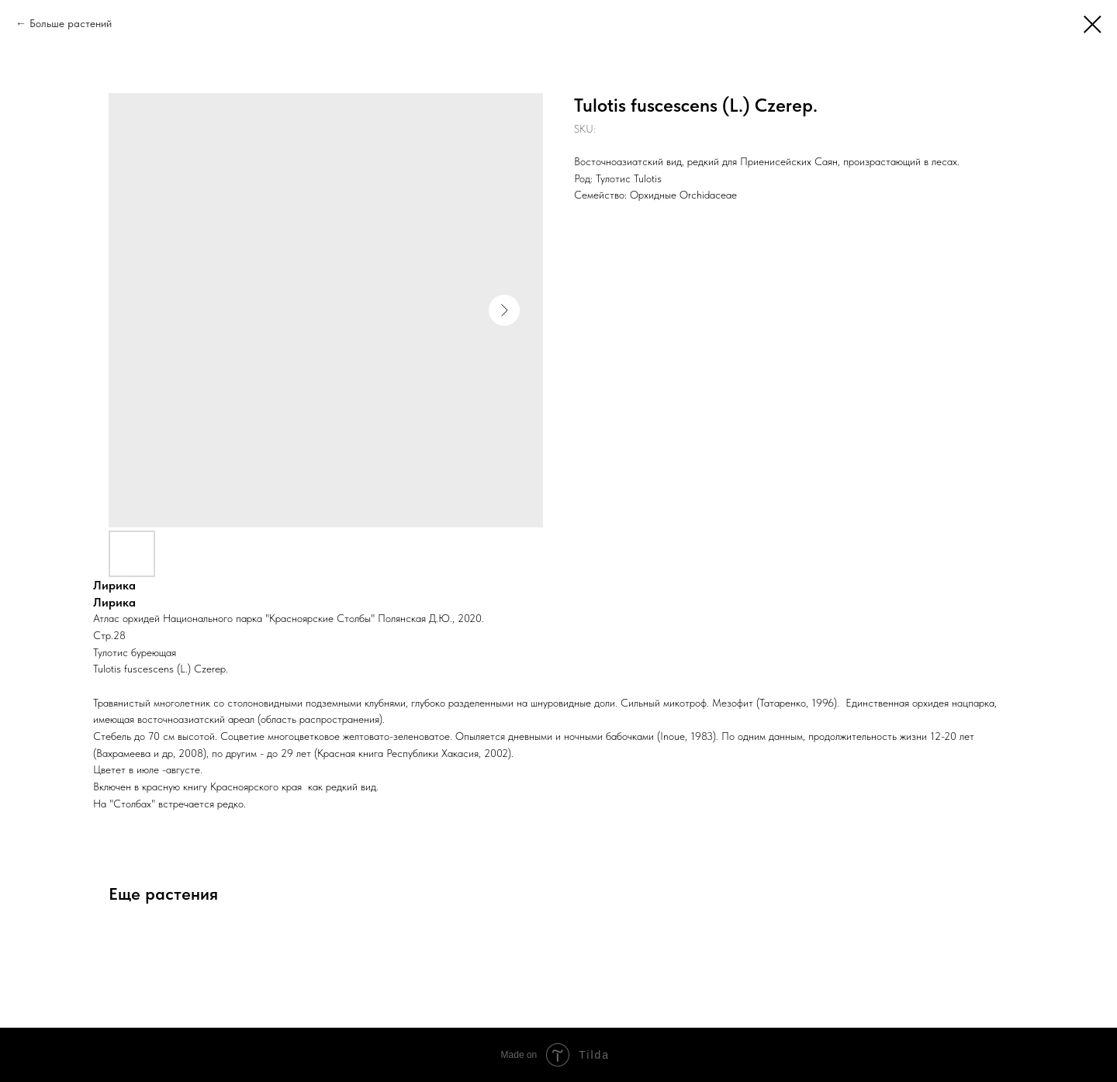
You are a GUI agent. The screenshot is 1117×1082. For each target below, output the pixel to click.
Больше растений (70, 23)
